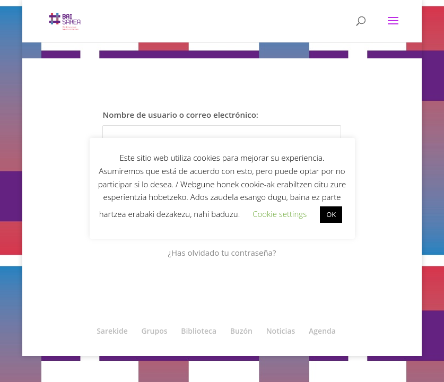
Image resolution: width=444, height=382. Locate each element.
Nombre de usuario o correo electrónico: (180, 114)
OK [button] (331, 214)
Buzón (241, 331)
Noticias (280, 331)
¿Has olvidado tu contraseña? (222, 252)
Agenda (322, 331)
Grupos (154, 331)
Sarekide (112, 331)
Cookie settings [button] (280, 214)
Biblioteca (198, 331)
